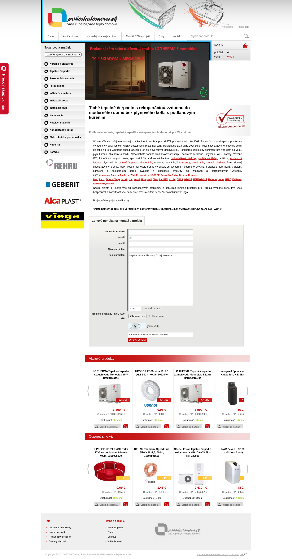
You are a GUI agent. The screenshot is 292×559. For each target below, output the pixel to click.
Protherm (124, 175)
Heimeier (212, 179)
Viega (117, 179)
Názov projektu (116, 249)
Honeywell (146, 179)
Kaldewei (236, 179)
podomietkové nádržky (183, 158)
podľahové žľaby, (208, 158)
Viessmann (104, 175)
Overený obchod (57, 541)
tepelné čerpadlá (128, 162)
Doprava (112, 536)
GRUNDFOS (99, 183)
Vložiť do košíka (109, 427)
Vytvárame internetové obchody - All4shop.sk (222, 554)
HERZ (228, 179)
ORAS (180, 179)
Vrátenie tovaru (115, 541)
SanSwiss (173, 175)
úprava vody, (183, 162)
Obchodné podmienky (60, 527)
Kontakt (177, 36)
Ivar (130, 179)
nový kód (153, 325)
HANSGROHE (200, 179)
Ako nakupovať (115, 527)
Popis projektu (117, 255)
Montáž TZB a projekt (138, 36)
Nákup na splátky (57, 532)
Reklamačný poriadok (60, 536)
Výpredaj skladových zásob (102, 36)
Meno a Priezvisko (115, 231)
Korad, (137, 179)
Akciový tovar (70, 36)
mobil (121, 243)
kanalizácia (198, 162)
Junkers (115, 175)
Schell (124, 179)
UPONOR (155, 175)
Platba (111, 532)
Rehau (139, 175)
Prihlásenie (227, 26)
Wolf (133, 175)
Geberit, (110, 179)
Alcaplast (192, 175)
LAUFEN (163, 179)
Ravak (164, 175)
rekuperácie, (146, 162)
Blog (161, 36)
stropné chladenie (216, 162)
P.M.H (101, 179)
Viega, (147, 175)
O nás (51, 36)
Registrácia (242, 26)
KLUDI (172, 179)
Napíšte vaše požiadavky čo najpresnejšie (160, 279)
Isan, (95, 179)
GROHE (188, 179)
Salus (221, 179)
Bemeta (183, 175)
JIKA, (155, 179)
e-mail (121, 237)
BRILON (110, 183)
